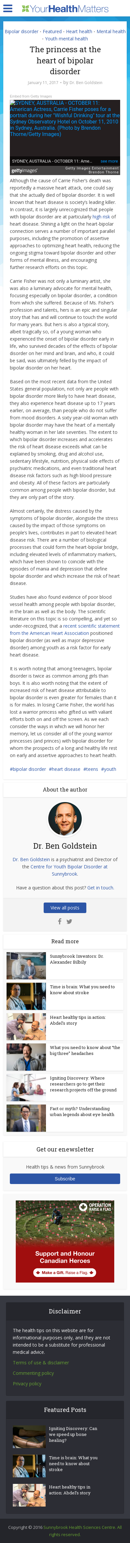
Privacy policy (27, 1383)
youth (110, 769)
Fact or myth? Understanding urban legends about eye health (82, 1111)
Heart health (79, 31)
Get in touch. (100, 887)
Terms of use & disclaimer (41, 1362)
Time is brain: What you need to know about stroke (82, 989)
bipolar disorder (29, 769)
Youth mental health (66, 38)
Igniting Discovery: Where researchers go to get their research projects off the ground (83, 1084)
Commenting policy (33, 1373)
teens (92, 769)
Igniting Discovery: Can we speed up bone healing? (73, 1434)
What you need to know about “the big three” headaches (85, 1050)
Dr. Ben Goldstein (86, 82)
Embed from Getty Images (31, 96)
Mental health (111, 31)
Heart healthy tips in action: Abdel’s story (70, 1490)
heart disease (66, 769)
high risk (101, 216)
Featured (52, 31)
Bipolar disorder (21, 31)
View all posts (65, 908)
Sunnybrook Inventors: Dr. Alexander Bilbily (77, 959)
